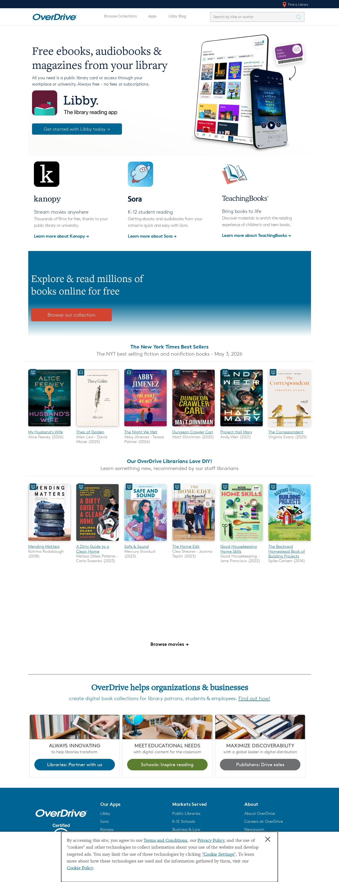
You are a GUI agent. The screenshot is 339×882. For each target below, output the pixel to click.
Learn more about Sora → (152, 236)
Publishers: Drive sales (260, 765)
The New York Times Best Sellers (169, 347)
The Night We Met (140, 432)
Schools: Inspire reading (167, 765)
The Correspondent (285, 432)
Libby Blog (177, 16)
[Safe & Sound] (145, 542)
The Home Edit (186, 546)
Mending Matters (44, 546)
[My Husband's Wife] (49, 427)
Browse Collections (120, 16)
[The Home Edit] (193, 542)
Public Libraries (186, 813)
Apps (152, 16)
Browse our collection (71, 315)
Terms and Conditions (165, 841)
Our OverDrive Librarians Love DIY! (169, 461)
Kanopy (107, 829)
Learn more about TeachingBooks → (256, 235)
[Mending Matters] (49, 542)
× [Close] (268, 839)
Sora (104, 821)
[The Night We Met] (145, 427)
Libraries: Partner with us (74, 765)
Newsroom (254, 829)
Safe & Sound (136, 546)
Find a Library (295, 4)
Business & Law (186, 829)
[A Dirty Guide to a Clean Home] (97, 542)
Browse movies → (169, 644)
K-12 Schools (183, 821)
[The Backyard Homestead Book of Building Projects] (289, 542)
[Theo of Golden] (97, 427)
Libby (105, 813)
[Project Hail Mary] (241, 427)
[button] (133, 804)
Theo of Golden (90, 432)
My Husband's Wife (45, 432)
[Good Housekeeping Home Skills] (241, 542)
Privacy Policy (211, 841)
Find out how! (254, 698)
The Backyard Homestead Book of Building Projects (286, 551)
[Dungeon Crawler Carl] (193, 427)
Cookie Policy (80, 868)
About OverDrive (259, 813)
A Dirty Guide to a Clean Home (92, 549)
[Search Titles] (300, 17)
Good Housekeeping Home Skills (238, 549)
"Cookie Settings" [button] (219, 854)
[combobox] (253, 16)
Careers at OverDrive (263, 821)
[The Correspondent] (289, 427)
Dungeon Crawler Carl (192, 432)
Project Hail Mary (236, 432)
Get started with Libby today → (77, 129)
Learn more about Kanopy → (61, 236)
